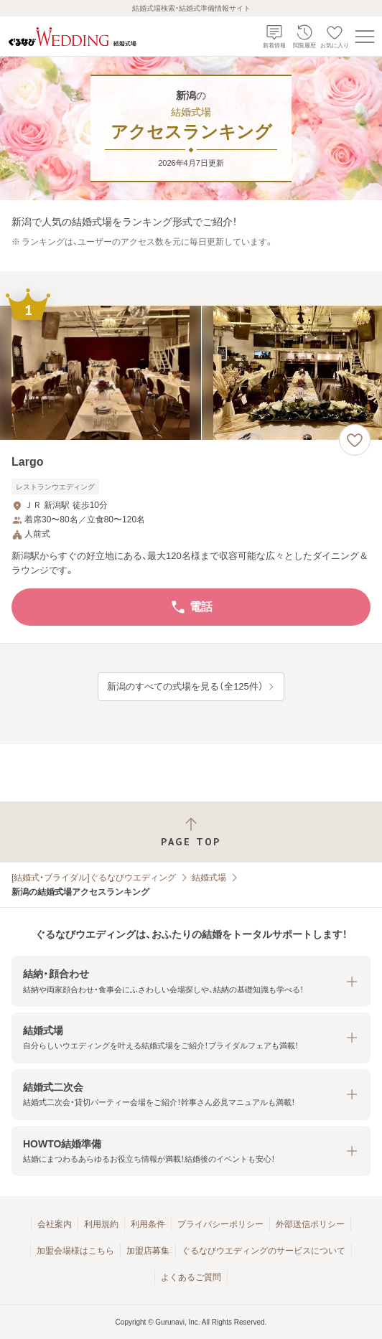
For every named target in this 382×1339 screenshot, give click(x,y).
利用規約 (101, 1224)
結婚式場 (209, 878)
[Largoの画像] (191, 373)
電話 (191, 607)
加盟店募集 (147, 1251)
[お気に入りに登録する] (355, 440)
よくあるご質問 (191, 1277)
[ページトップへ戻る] (191, 832)
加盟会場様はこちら (75, 1251)
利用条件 (148, 1224)
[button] (191, 981)
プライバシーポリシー (220, 1224)
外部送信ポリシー (310, 1224)
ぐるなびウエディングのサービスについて (263, 1251)
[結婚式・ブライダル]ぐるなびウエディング (93, 878)
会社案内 (54, 1224)
